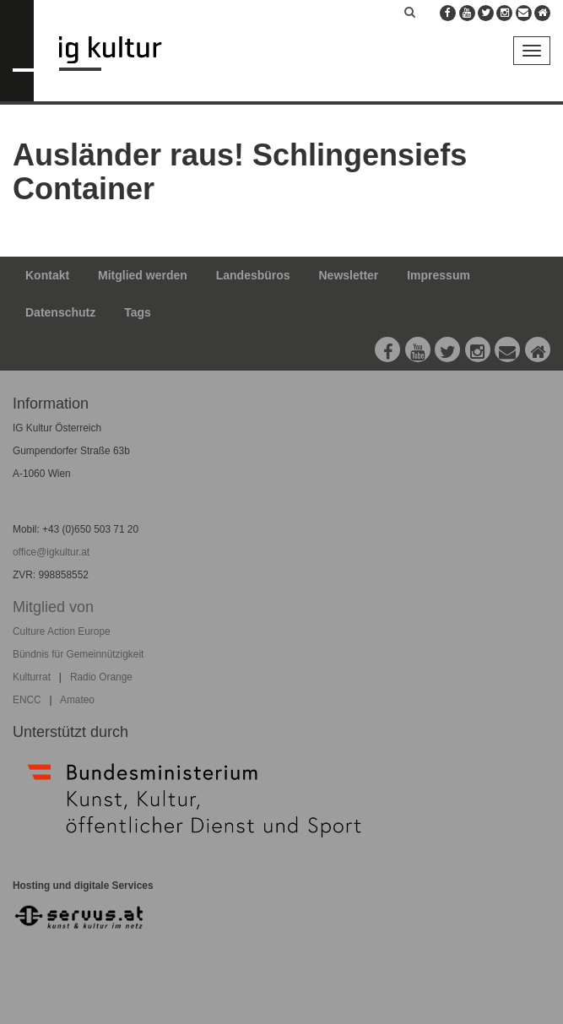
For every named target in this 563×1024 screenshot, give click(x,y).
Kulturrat (32, 677)
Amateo (77, 700)
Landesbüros (253, 275)
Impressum (438, 275)
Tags (137, 312)
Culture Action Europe (62, 631)
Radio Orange (101, 677)
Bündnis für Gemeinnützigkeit (78, 654)
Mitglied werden (142, 275)
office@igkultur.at (51, 552)
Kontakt (47, 275)
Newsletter (349, 275)
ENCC (27, 700)
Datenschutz (60, 312)
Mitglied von (53, 607)
